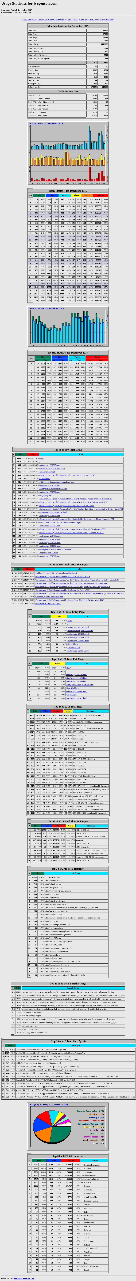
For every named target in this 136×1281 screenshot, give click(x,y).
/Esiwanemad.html (47, 472)
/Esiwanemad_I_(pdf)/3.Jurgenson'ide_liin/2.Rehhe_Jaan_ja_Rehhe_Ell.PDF (71, 532)
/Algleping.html (46, 495)
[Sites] (75, 19)
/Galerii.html (44, 478)
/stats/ (41, 458)
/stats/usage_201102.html (49, 546)
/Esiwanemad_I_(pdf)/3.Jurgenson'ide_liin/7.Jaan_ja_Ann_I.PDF (66, 505)
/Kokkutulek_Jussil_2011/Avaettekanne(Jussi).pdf (60, 522)
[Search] (92, 19)
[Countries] (109, 19)
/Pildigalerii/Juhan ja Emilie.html (53, 512)
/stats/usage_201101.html (49, 539)
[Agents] (100, 19)
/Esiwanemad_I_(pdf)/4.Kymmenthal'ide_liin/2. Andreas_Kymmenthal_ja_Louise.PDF (75, 499)
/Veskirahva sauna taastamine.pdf (49, 596)
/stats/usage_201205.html (50, 542)
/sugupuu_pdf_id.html (48, 552)
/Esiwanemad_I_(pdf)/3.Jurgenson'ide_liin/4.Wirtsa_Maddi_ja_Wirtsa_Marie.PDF (73, 502)
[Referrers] (83, 19)
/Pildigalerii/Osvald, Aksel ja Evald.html (56, 549)
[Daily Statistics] (29, 19)
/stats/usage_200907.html (50, 526)
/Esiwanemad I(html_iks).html (52, 468)
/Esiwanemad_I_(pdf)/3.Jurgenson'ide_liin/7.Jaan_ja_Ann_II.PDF (66, 475)
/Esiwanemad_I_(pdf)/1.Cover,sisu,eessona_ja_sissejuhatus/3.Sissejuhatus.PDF (72, 529)
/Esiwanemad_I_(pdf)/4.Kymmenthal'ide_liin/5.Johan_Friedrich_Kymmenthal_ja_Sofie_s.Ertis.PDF (81, 509)
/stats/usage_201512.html (76, 698)
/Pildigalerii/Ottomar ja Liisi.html (53, 488)
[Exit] (69, 19)
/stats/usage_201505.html (50, 465)
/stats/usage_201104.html (49, 515)
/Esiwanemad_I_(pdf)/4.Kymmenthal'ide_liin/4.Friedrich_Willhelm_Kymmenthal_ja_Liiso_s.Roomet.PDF (79, 593)
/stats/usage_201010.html (50, 556)
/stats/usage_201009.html (50, 485)
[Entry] (63, 19)
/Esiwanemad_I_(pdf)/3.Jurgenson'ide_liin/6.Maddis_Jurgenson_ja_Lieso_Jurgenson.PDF (76, 519)
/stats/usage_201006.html (50, 492)
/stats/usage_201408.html (50, 536)
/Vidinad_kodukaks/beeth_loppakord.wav (56, 482)
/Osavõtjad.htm (73, 647)
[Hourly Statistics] (45, 19)
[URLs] (56, 19)
